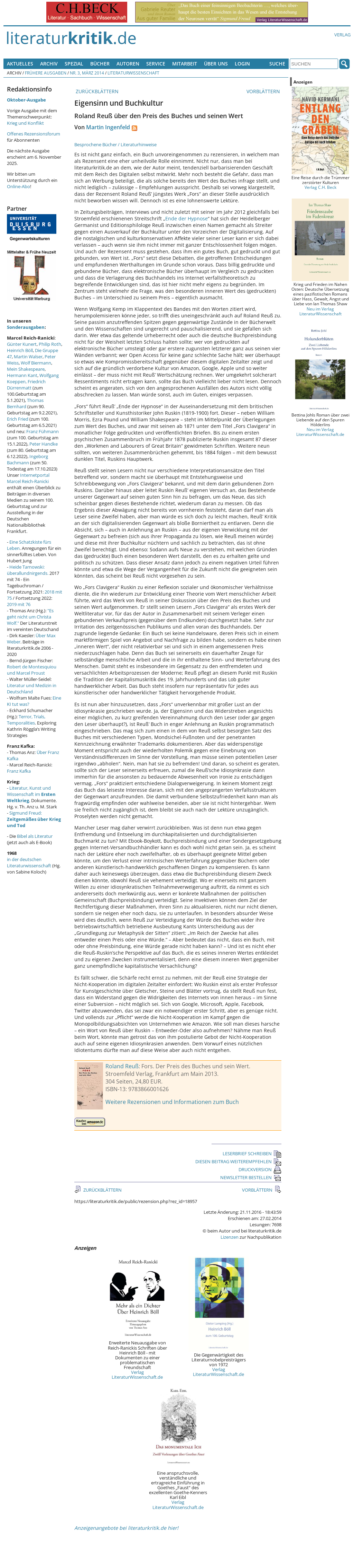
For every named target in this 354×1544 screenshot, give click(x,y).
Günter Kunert (22, 344)
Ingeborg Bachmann (27, 459)
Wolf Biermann (36, 363)
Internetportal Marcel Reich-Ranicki (28, 478)
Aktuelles (20, 63)
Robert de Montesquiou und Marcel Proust (31, 670)
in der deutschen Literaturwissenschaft (29, 862)
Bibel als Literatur (35, 836)
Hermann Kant (22, 375)
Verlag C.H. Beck (320, 187)
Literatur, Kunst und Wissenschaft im (31, 794)
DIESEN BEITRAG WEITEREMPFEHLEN (238, 1161)
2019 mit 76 (18, 604)
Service (155, 63)
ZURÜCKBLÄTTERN (96, 91)
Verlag (342, 35)
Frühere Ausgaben (45, 73)
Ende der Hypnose (186, 218)
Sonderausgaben (26, 327)
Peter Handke (43, 444)
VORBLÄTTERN (263, 91)
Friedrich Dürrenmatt (26, 384)
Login (242, 63)
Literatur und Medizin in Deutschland (31, 688)
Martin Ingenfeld (108, 127)
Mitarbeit (184, 63)
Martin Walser (28, 356)
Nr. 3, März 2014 (87, 73)
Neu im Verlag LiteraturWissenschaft (320, 311)
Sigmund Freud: (34, 819)
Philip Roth (50, 344)
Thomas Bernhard (25, 403)
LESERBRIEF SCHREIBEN (252, 1153)
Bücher (100, 63)
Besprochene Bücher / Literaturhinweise (115, 144)
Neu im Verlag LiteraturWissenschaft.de (320, 432)
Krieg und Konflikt (25, 123)
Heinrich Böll (20, 350)
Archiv (49, 63)
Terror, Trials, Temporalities (26, 719)
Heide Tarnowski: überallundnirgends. (27, 570)
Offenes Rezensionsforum (33, 134)
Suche (277, 63)
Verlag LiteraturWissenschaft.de (137, 1374)
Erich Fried (17, 419)
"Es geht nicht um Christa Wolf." (30, 616)
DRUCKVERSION (260, 1169)
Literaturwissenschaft (133, 73)
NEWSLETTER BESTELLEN (250, 1177)
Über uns (216, 63)
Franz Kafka (19, 771)
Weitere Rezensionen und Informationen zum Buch (172, 1102)
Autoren (128, 63)
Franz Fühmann (42, 431)
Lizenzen (230, 1237)
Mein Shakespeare (26, 369)
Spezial (74, 63)
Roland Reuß (122, 1066)
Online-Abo (18, 186)
